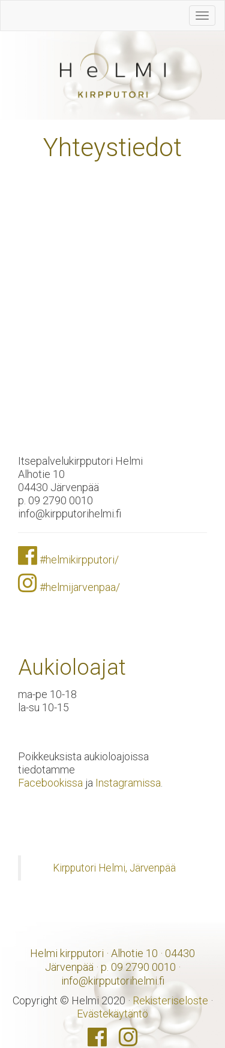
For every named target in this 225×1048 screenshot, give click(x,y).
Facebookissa (50, 782)
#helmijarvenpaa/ (80, 587)
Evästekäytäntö (112, 1013)
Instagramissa (128, 782)
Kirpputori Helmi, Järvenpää (114, 868)
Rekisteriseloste (170, 1000)
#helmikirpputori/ (79, 559)
